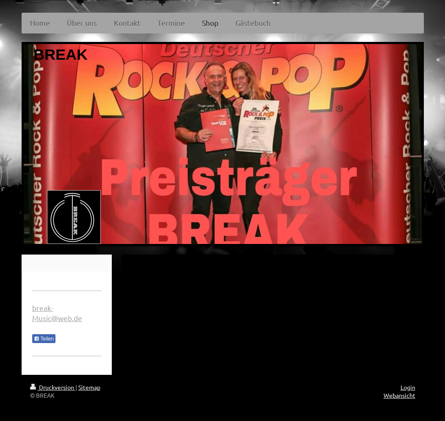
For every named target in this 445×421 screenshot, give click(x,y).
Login (408, 387)
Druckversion (52, 387)
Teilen (44, 339)
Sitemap (89, 387)
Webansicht (399, 395)
